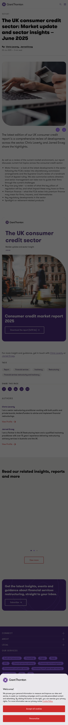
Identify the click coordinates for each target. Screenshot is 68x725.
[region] (34, 699)
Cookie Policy (47, 701)
